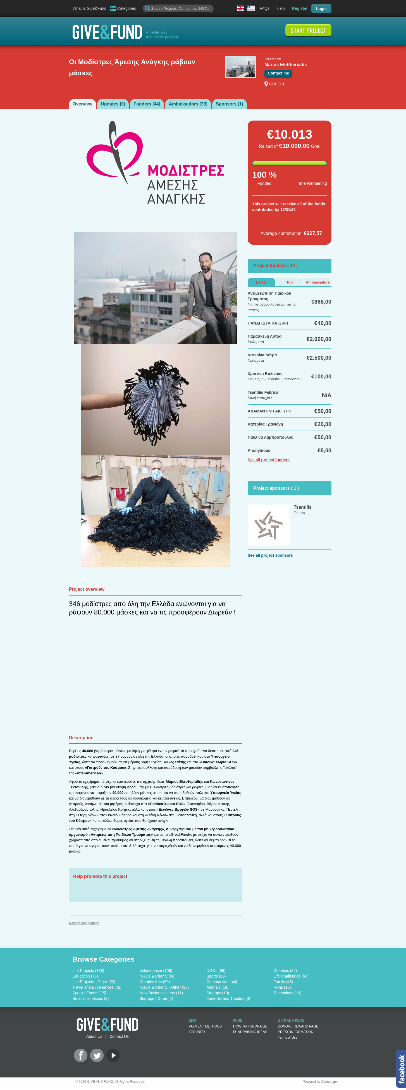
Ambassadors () (188, 104)
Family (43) (283, 981)
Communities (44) (222, 981)
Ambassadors (318, 282)
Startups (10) (218, 993)
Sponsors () (229, 104)
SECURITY (197, 1032)
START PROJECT (308, 30)
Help (281, 8)
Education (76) (85, 976)
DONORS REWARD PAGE (298, 1026)
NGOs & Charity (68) (158, 976)
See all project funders (269, 460)
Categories (126, 8)
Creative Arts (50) (155, 981)
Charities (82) (285, 970)
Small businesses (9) (91, 998)
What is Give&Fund (89, 8)
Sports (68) (216, 976)
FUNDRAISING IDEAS (250, 1032)
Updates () (113, 104)
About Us (94, 1036)
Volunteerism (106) (156, 970)
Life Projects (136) (88, 970)
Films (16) (282, 987)
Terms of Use (288, 1037)
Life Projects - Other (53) (94, 981)
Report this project (84, 923)
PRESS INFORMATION (295, 1032)
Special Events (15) (89, 993)
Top (289, 282)
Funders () (146, 104)
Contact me (278, 73)
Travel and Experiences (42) (97, 987)
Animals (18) (218, 987)
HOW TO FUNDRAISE (250, 1026)
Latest (261, 282)
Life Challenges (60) (291, 976)
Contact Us (119, 1036)
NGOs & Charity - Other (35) (164, 987)
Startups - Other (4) (156, 998)
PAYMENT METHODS (205, 1026)
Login (321, 8)
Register (300, 8)
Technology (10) (288, 993)
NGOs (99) (216, 970)
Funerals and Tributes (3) (228, 998)
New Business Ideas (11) (161, 993)
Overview (82, 104)
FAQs (264, 8)
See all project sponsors (270, 555)
